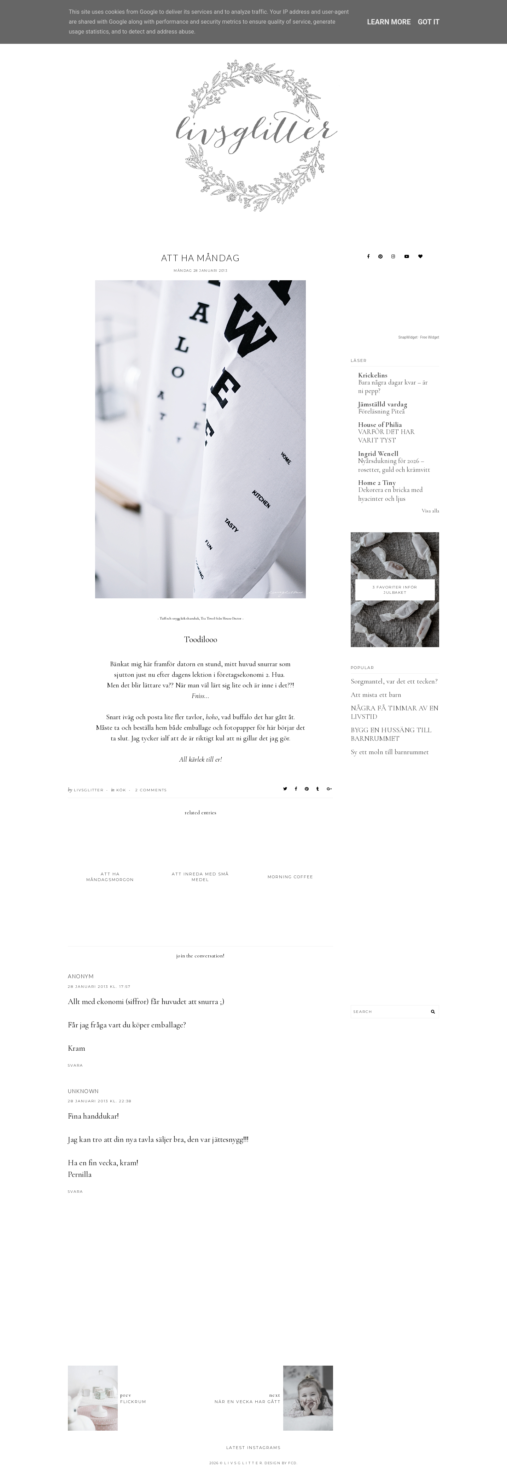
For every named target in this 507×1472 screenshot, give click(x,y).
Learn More (388, 22)
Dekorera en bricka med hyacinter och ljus (390, 494)
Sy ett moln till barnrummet (390, 752)
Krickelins (373, 375)
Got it (429, 22)
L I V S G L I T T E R (243, 1463)
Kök (121, 790)
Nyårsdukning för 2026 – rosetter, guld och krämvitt (394, 465)
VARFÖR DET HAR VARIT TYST (386, 436)
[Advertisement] (200, 1321)
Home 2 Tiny (377, 483)
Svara (75, 1065)
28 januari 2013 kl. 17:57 (99, 986)
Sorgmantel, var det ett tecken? (394, 681)
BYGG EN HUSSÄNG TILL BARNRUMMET (391, 734)
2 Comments (151, 790)
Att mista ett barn (376, 695)
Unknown (83, 1091)
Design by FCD (280, 1463)
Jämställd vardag (382, 404)
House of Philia (380, 425)
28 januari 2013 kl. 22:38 (100, 1101)
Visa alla (430, 511)
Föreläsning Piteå (381, 411)
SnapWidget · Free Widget (418, 337)
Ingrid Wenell (378, 454)
